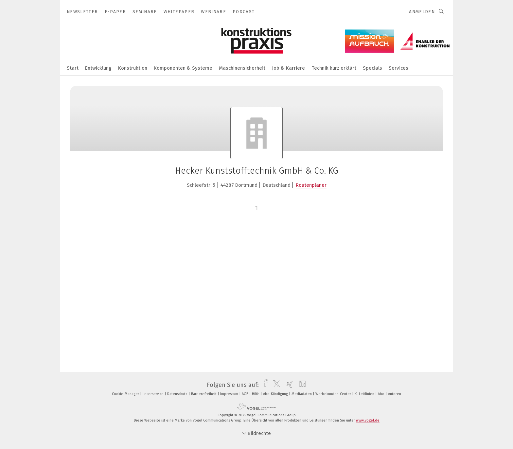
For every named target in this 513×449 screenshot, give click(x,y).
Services (398, 68)
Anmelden (422, 11)
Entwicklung (98, 68)
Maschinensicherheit (242, 68)
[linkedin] (301, 385)
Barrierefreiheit (204, 394)
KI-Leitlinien (365, 394)
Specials (372, 68)
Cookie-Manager (126, 394)
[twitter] (275, 385)
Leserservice (154, 394)
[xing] (288, 385)
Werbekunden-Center (333, 394)
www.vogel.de (368, 420)
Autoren (394, 394)
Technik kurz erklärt (333, 68)
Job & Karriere (288, 68)
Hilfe (256, 394)
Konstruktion (132, 68)
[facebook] (263, 385)
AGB (245, 394)
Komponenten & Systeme (183, 68)
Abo (381, 394)
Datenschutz (177, 394)
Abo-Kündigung (276, 394)
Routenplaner (311, 185)
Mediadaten (302, 394)
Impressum (229, 394)
